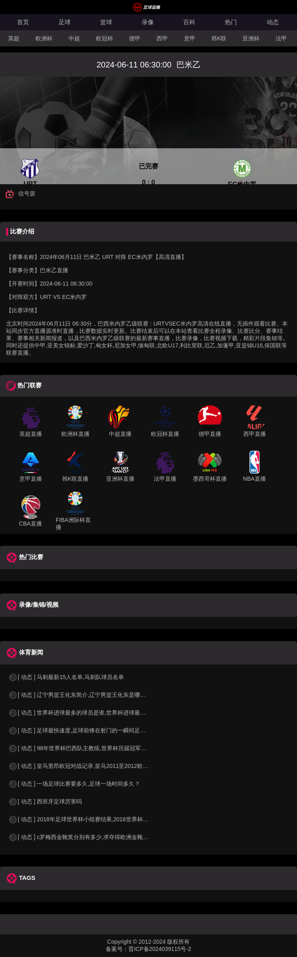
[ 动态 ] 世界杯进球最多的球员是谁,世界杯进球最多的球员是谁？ (94, 712)
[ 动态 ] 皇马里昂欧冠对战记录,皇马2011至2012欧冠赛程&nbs (90, 766)
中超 (74, 38)
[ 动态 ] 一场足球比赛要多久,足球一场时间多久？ (74, 783)
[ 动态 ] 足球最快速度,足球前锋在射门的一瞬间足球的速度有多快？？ (99, 730)
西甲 (162, 38)
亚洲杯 (251, 38)
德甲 (134, 38)
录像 (148, 22)
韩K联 (218, 38)
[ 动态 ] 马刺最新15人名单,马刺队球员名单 (66, 677)
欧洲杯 (44, 38)
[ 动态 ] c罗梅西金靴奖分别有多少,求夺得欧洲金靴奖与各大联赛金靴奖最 (103, 837)
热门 (231, 22)
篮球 (106, 22)
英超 (13, 38)
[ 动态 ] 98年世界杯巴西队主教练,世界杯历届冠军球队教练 (85, 748)
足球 (65, 22)
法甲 (281, 38)
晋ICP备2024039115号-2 (159, 949)
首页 (23, 22)
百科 (189, 22)
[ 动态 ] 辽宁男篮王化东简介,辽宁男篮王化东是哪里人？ (82, 695)
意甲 (189, 38)
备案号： (117, 949)
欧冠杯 (104, 38)
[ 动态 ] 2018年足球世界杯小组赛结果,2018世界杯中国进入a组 (91, 819)
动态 (273, 22)
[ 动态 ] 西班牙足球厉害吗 (45, 801)
